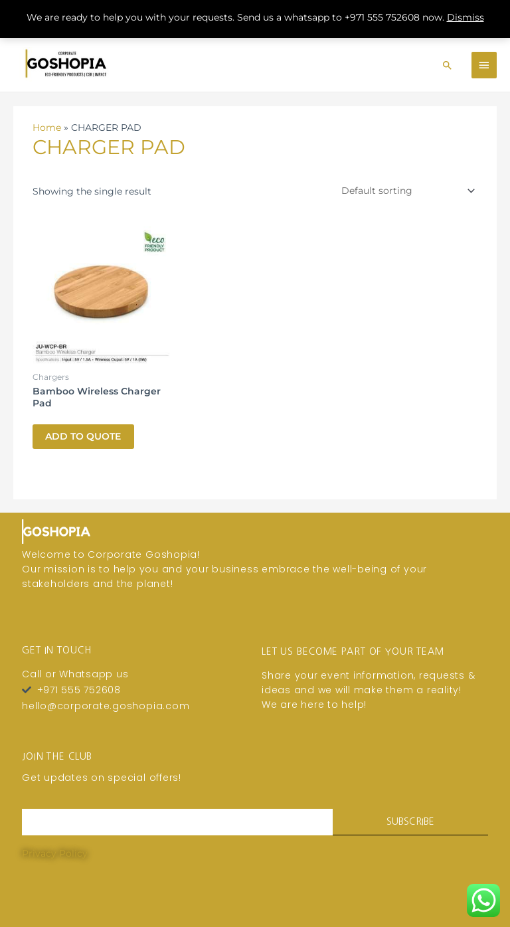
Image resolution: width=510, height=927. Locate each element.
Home (47, 119)
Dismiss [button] (465, 17)
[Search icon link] (448, 60)
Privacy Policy (55, 845)
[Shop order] (405, 182)
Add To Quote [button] (84, 428)
